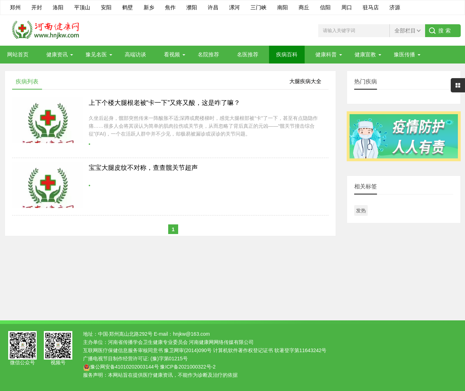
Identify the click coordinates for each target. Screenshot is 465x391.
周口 (346, 7)
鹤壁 (127, 7)
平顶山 (82, 7)
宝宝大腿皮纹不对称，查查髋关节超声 (143, 167)
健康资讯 (57, 54)
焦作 (170, 7)
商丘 (304, 7)
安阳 (106, 7)
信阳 (325, 7)
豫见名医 (96, 54)
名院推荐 (208, 54)
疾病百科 (287, 54)
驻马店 (371, 7)
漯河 (234, 7)
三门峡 (258, 7)
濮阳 (191, 7)
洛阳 (58, 7)
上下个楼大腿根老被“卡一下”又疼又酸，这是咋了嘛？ (165, 102)
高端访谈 (135, 54)
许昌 (213, 7)
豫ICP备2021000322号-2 (188, 367)
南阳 (282, 7)
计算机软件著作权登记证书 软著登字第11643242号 (269, 350)
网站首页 (18, 54)
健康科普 (326, 54)
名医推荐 (247, 54)
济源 (394, 7)
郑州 (15, 7)
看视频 (172, 54)
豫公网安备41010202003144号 (124, 367)
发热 (361, 210)
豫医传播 (404, 54)
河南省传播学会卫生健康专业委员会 (148, 342)
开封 (36, 7)
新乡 (149, 7)
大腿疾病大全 (305, 81)
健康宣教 (365, 54)
